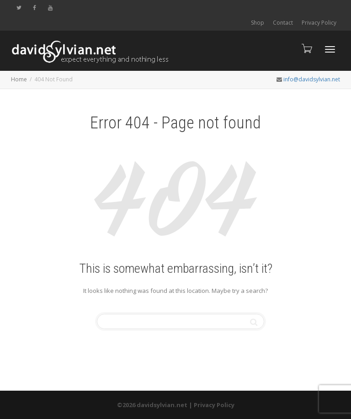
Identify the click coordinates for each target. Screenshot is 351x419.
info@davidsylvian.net (311, 79)
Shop (257, 23)
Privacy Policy (319, 23)
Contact (283, 23)
